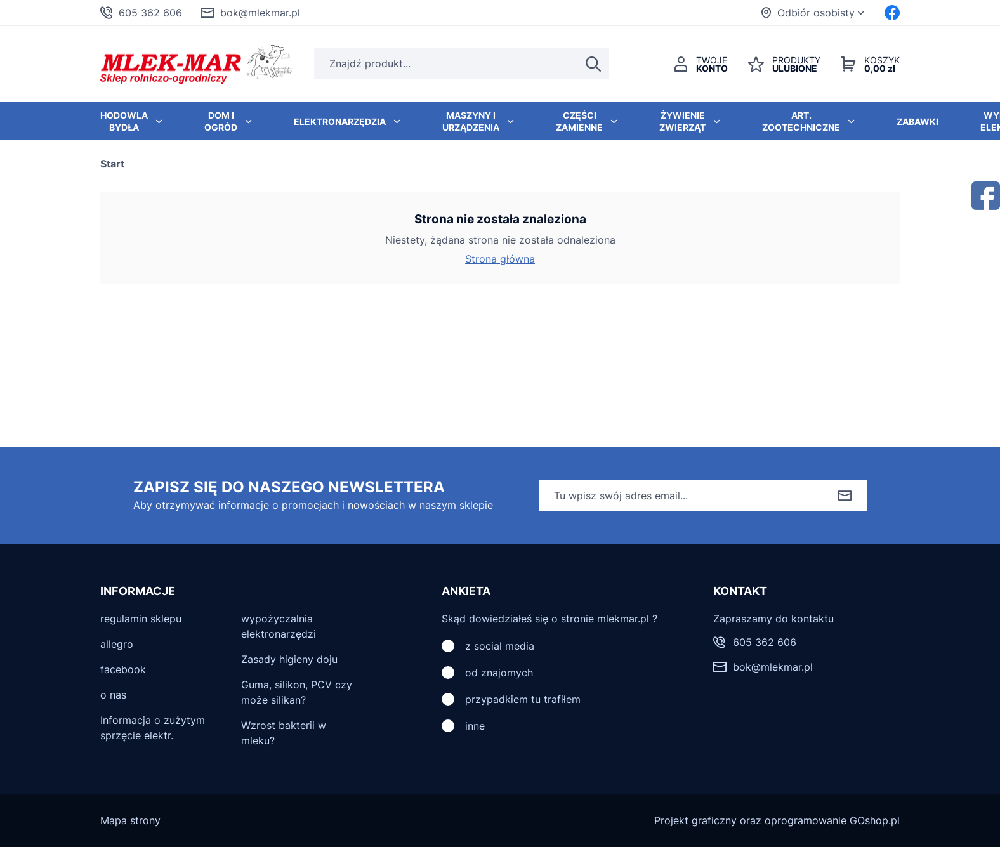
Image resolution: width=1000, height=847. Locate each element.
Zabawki (917, 121)
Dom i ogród (220, 121)
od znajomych (499, 672)
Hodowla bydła (124, 121)
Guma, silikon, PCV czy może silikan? (296, 692)
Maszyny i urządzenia (470, 121)
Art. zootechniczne (801, 121)
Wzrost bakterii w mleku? (283, 733)
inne (475, 725)
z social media (499, 646)
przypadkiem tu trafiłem (523, 699)
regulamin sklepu (140, 618)
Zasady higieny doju (289, 659)
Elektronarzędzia (340, 121)
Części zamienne (579, 121)
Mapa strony (130, 820)
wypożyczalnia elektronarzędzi (278, 626)
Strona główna (500, 259)
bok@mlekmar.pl (260, 12)
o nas (113, 694)
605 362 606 (150, 12)
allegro (116, 644)
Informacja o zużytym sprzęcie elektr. (152, 728)
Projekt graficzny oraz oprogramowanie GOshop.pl (777, 820)
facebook (123, 669)
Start (112, 163)
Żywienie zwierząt (682, 121)
